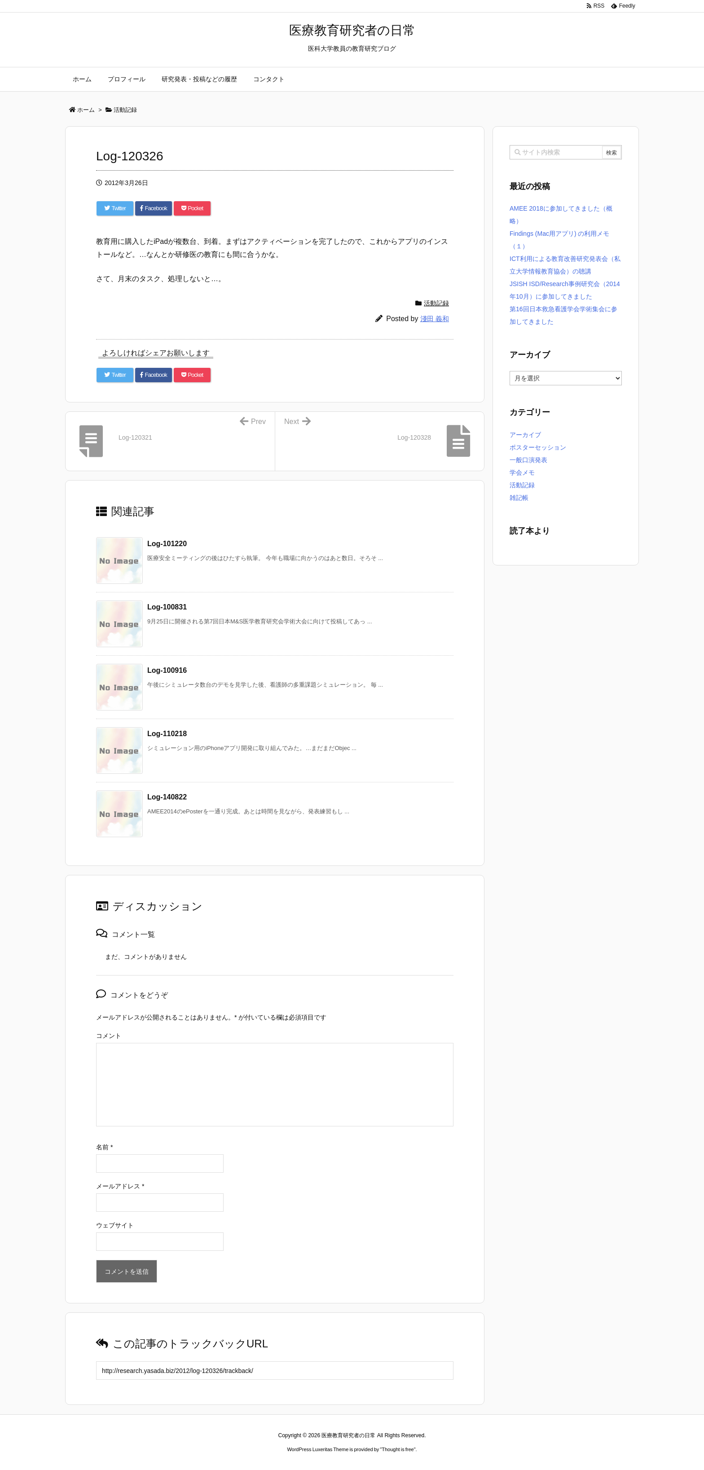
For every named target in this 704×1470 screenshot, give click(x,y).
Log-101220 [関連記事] (167, 543)
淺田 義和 (434, 318)
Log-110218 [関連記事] (167, 733)
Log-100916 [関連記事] (167, 670)
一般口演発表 (528, 460)
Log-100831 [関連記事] (167, 607)
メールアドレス (120, 1186)
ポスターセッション (538, 447)
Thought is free (398, 1449)
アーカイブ (525, 434)
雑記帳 (519, 497)
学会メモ (522, 472)
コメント (108, 1035)
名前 (104, 1147)
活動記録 (436, 303)
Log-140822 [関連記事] (167, 797)
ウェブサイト (115, 1225)
